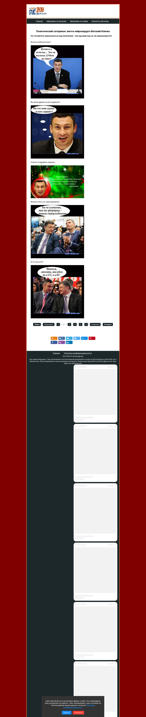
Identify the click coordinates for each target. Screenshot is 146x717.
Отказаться (78, 712)
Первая (36, 324)
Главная (39, 21)
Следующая (95, 324)
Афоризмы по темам (79, 21)
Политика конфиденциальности (78, 353)
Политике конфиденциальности (79, 706)
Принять (66, 712)
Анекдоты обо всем (100, 21)
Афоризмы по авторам (56, 21)
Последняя (108, 324)
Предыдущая (48, 324)
